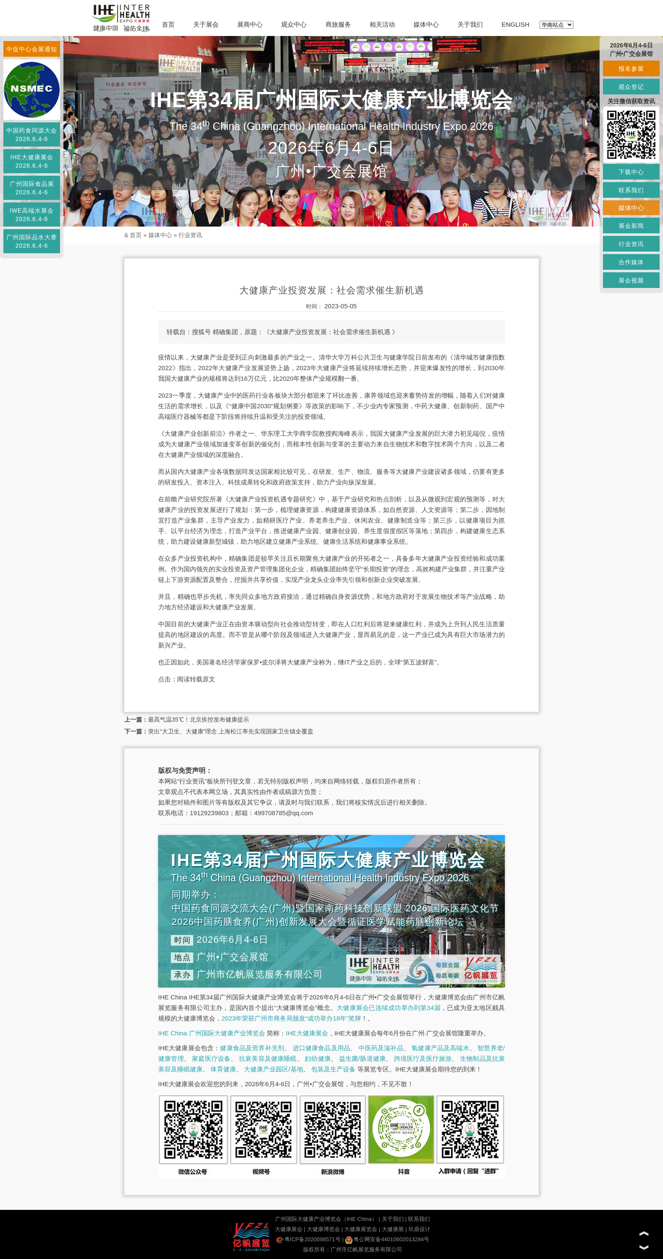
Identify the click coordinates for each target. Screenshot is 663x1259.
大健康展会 (288, 1229)
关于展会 (206, 24)
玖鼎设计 (419, 1229)
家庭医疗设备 (211, 1058)
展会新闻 (631, 225)
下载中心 (631, 172)
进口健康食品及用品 (321, 1047)
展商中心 (250, 24)
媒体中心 (426, 24)
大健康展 (393, 1229)
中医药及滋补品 (381, 1047)
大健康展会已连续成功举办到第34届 (389, 1007)
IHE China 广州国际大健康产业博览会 (211, 1033)
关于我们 (470, 24)
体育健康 (223, 1069)
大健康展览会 (360, 1229)
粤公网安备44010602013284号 (387, 1239)
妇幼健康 (318, 1058)
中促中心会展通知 (31, 49)
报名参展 (631, 68)
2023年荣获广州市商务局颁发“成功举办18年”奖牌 (291, 1018)
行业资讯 (190, 235)
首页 (168, 24)
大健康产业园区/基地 (273, 1069)
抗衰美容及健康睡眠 (268, 1058)
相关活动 (382, 24)
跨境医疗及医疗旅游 (423, 1058)
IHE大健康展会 (307, 1033)
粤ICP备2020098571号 (308, 1239)
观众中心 (294, 24)
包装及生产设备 (333, 1069)
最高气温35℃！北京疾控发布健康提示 (198, 719)
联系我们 (419, 1219)
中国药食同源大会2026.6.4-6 (31, 134)
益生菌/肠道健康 (362, 1058)
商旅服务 (338, 24)
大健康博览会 (323, 1229)
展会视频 (631, 280)
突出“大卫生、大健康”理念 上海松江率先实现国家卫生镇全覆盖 (230, 731)
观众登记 (631, 86)
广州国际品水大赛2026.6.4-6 (31, 241)
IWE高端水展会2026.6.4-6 (32, 214)
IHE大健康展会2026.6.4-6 (31, 161)
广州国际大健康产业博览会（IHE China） (326, 1219)
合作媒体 (631, 262)
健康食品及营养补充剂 (252, 1047)
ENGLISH (515, 24)
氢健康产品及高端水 (440, 1047)
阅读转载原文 (196, 679)
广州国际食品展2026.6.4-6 (32, 188)
